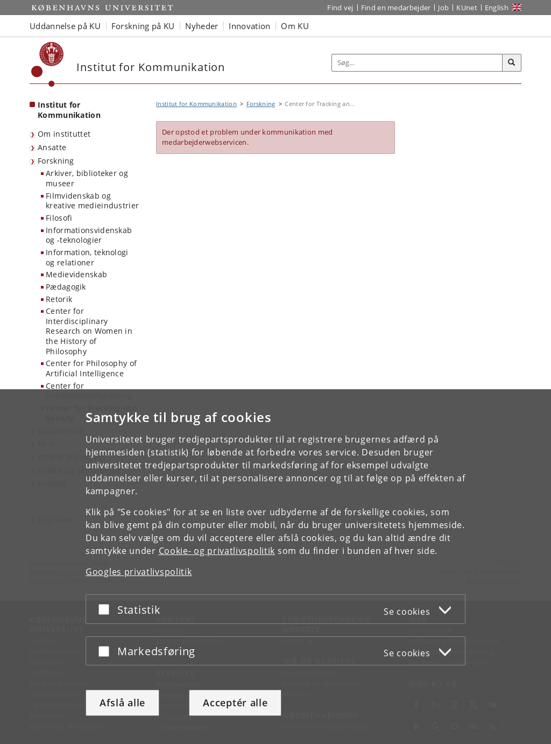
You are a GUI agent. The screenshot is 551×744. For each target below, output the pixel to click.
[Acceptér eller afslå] (106, 609)
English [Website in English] (496, 7)
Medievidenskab (76, 274)
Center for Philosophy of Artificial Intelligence (91, 368)
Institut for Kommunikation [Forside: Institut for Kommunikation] (69, 110)
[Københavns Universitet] (47, 64)
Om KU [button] (295, 25)
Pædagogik (66, 287)
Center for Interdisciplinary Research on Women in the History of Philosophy (89, 331)
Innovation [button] (249, 25)
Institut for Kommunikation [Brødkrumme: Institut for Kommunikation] (196, 104)
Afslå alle (122, 702)
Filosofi (59, 218)
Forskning (56, 161)
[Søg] (511, 63)
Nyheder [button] (201, 25)
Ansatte (52, 147)
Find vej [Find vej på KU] (340, 7)
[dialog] (275, 566)
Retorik (59, 299)
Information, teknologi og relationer (87, 257)
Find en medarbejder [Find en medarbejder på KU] (396, 7)
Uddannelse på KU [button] (65, 25)
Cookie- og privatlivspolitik (217, 551)
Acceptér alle (235, 702)
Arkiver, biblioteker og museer (87, 178)
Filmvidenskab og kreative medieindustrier (92, 201)
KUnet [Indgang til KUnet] (466, 7)
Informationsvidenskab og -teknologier (89, 235)
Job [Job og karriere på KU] (443, 7)
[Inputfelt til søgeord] (417, 63)
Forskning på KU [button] (143, 25)
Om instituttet (64, 134)
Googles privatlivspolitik (139, 572)
